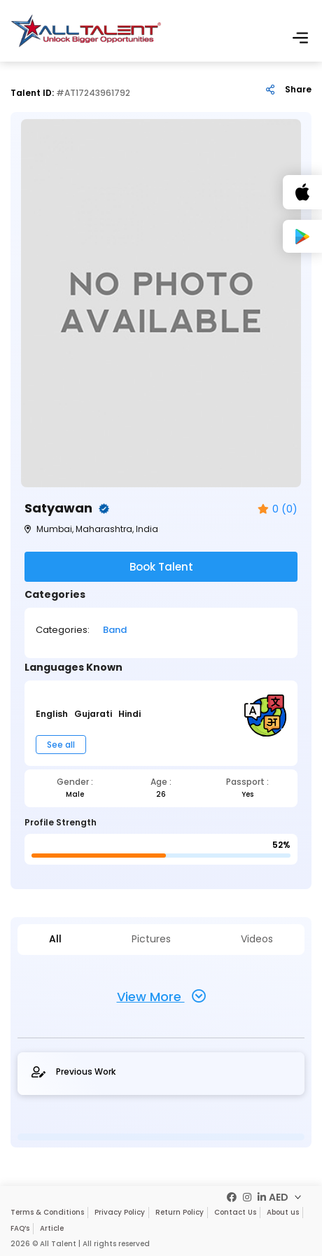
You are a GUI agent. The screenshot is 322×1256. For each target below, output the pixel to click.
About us (283, 1212)
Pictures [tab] (151, 939)
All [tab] (55, 939)
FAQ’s (19, 1228)
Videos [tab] (257, 939)
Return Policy (179, 1212)
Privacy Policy (119, 1212)
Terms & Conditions (47, 1212)
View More (161, 996)
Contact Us (235, 1212)
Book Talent (161, 566)
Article (52, 1228)
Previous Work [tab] (73, 1071)
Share (298, 89)
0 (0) (278, 509)
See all (61, 745)
